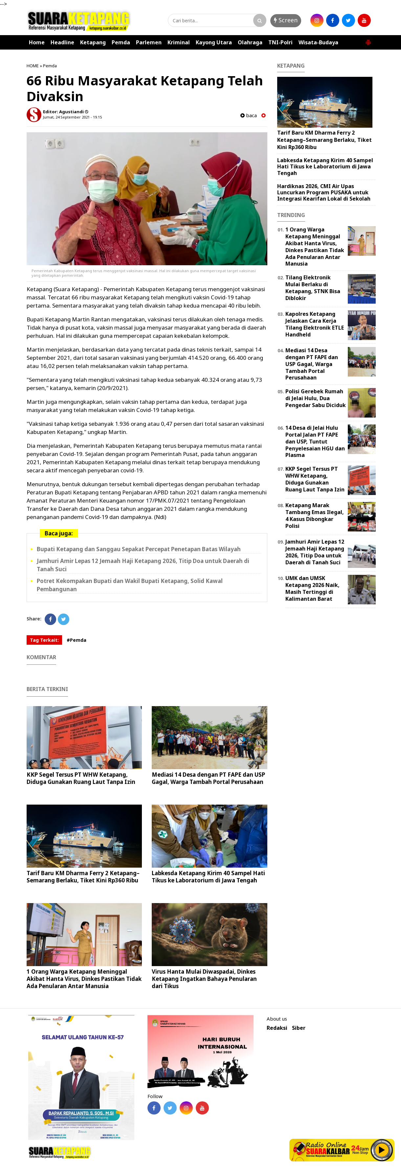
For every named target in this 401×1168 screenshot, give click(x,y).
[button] (368, 39)
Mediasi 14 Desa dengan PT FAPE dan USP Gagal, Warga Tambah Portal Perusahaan (208, 778)
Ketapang (93, 42)
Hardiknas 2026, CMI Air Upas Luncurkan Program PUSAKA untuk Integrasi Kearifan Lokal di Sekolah (323, 192)
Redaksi (277, 1028)
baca (248, 115)
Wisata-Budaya (318, 42)
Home (37, 42)
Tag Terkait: (44, 640)
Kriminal (178, 42)
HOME (33, 66)
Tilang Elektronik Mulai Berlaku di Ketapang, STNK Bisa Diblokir (312, 287)
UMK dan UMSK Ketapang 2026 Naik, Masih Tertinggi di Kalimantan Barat (312, 588)
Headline (62, 42)
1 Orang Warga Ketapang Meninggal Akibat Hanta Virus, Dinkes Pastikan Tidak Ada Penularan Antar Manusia (84, 979)
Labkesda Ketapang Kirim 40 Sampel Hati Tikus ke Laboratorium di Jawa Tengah (208, 876)
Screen (286, 20)
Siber (298, 1028)
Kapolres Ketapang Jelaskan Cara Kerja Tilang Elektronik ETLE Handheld (314, 324)
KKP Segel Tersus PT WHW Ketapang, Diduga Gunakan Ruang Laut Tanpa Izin (81, 778)
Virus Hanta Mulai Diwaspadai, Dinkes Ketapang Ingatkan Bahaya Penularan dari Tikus (204, 979)
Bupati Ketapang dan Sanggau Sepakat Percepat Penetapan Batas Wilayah (139, 549)
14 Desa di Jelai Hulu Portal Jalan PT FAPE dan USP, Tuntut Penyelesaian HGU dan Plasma (315, 441)
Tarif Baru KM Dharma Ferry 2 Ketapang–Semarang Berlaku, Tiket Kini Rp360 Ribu (83, 876)
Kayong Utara (214, 42)
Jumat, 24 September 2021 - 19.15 (72, 117)
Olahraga (250, 42)
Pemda (121, 42)
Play (382, 1150)
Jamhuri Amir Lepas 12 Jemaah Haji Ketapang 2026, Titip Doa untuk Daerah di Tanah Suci (314, 552)
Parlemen (149, 42)
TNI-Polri (280, 42)
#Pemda (76, 640)
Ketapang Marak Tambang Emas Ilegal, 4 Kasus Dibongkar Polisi (314, 515)
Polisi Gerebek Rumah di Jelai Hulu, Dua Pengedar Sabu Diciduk (315, 398)
